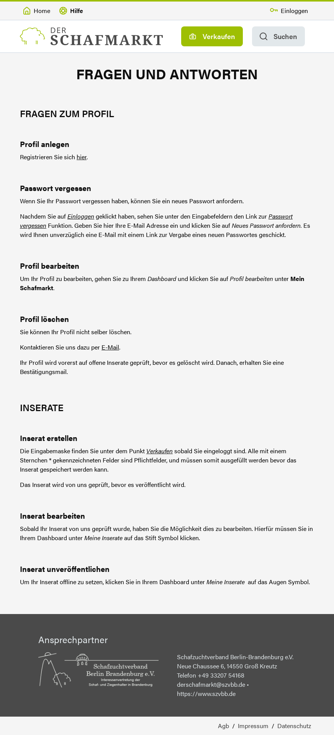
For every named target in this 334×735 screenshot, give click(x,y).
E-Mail (110, 347)
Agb (223, 725)
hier (82, 156)
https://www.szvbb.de (206, 693)
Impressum (253, 725)
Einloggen (80, 216)
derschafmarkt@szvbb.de (212, 684)
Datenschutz (294, 725)
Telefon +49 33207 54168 (210, 675)
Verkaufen (159, 450)
